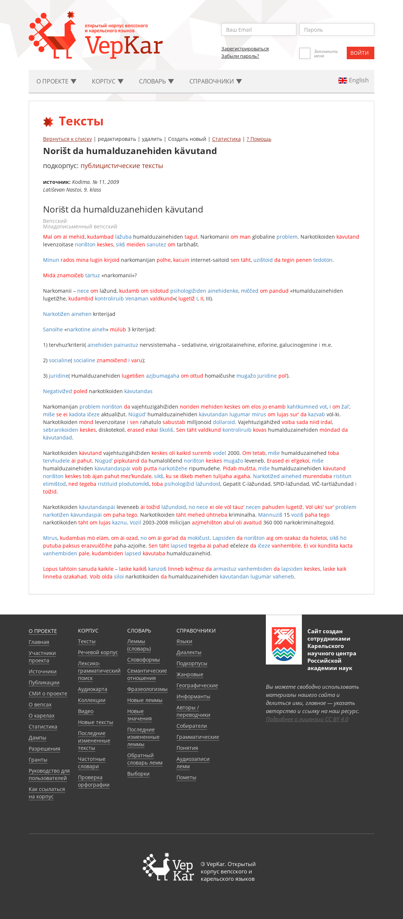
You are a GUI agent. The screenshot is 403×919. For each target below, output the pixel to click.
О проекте (43, 630)
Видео (85, 711)
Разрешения (44, 748)
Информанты (193, 696)
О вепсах (40, 704)
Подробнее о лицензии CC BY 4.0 (307, 719)
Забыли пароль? (240, 56)
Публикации (44, 682)
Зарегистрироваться (245, 48)
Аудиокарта (92, 688)
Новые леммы (145, 700)
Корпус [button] (108, 81)
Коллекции (92, 700)
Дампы (37, 737)
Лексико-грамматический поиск (99, 670)
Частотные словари (92, 762)
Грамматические (197, 736)
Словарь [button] (156, 81)
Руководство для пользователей (49, 774)
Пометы (186, 777)
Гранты (38, 759)
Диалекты (189, 652)
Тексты (87, 641)
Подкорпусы (191, 663)
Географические (197, 685)
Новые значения (139, 715)
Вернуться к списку (67, 138)
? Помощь (259, 138)
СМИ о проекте (48, 693)
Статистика (226, 138)
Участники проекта (42, 656)
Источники (43, 671)
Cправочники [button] (215, 81)
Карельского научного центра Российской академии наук (331, 657)
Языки (184, 641)
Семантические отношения (147, 674)
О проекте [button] (56, 81)
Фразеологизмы (147, 688)
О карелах (41, 715)
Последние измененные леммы (143, 737)
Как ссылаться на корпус (47, 793)
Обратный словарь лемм (145, 759)
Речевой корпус (98, 652)
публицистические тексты (122, 165)
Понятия (187, 747)
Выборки (138, 773)
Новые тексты (95, 722)
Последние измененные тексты (94, 740)
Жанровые (189, 674)
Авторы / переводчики (193, 711)
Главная (39, 641)
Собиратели (191, 725)
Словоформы (143, 659)
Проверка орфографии (94, 781)
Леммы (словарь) (139, 645)
